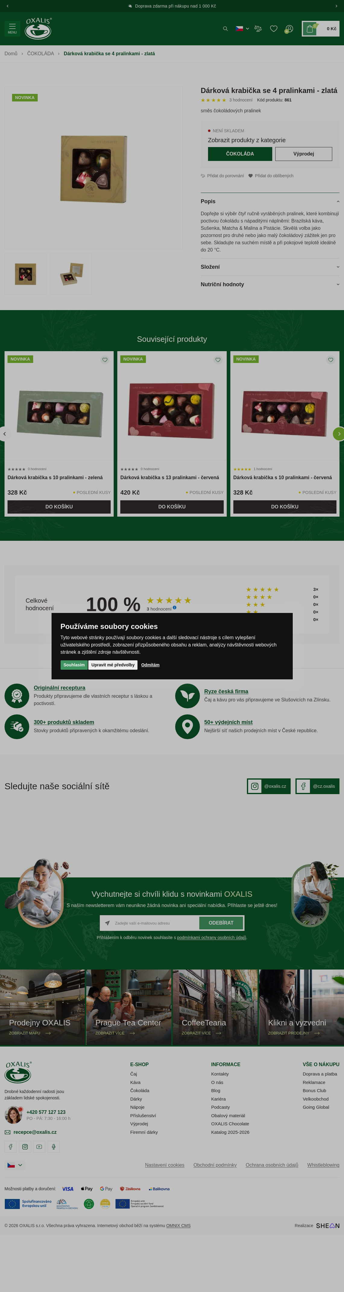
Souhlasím (74, 664)
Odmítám (150, 664)
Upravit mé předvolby (112, 664)
